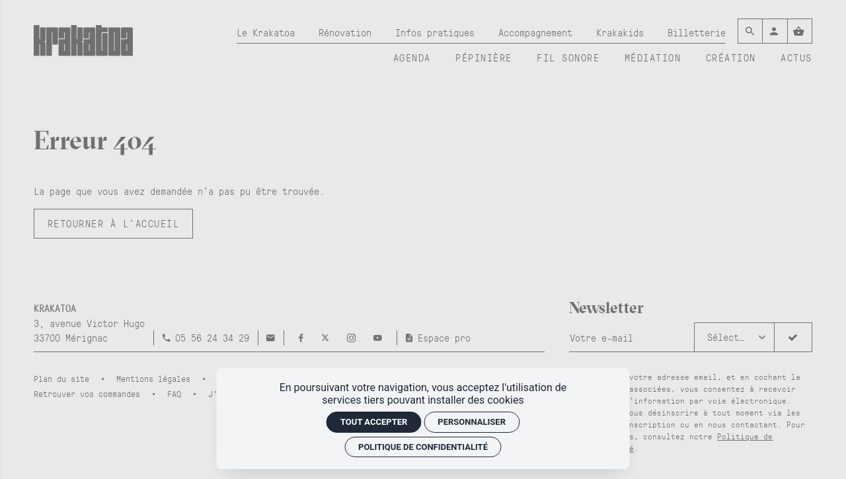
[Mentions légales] (158, 378)
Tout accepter (373, 422)
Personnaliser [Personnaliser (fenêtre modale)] (472, 422)
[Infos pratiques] (435, 33)
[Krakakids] (620, 33)
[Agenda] (412, 57)
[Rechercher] (750, 31)
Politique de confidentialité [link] (423, 447)
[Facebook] (304, 337)
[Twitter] (327, 337)
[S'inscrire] (793, 337)
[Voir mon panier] (799, 31)
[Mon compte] (774, 31)
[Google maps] (89, 322)
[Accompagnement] (535, 33)
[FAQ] (178, 393)
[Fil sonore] (568, 57)
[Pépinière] (483, 57)
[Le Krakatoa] (266, 33)
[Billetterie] (697, 33)
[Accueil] (83, 48)
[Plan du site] (66, 378)
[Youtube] (377, 337)
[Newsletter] (632, 337)
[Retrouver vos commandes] (91, 393)
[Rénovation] (345, 33)
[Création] (731, 57)
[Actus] (796, 57)
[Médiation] (653, 57)
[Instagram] (354, 337)
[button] (734, 337)
